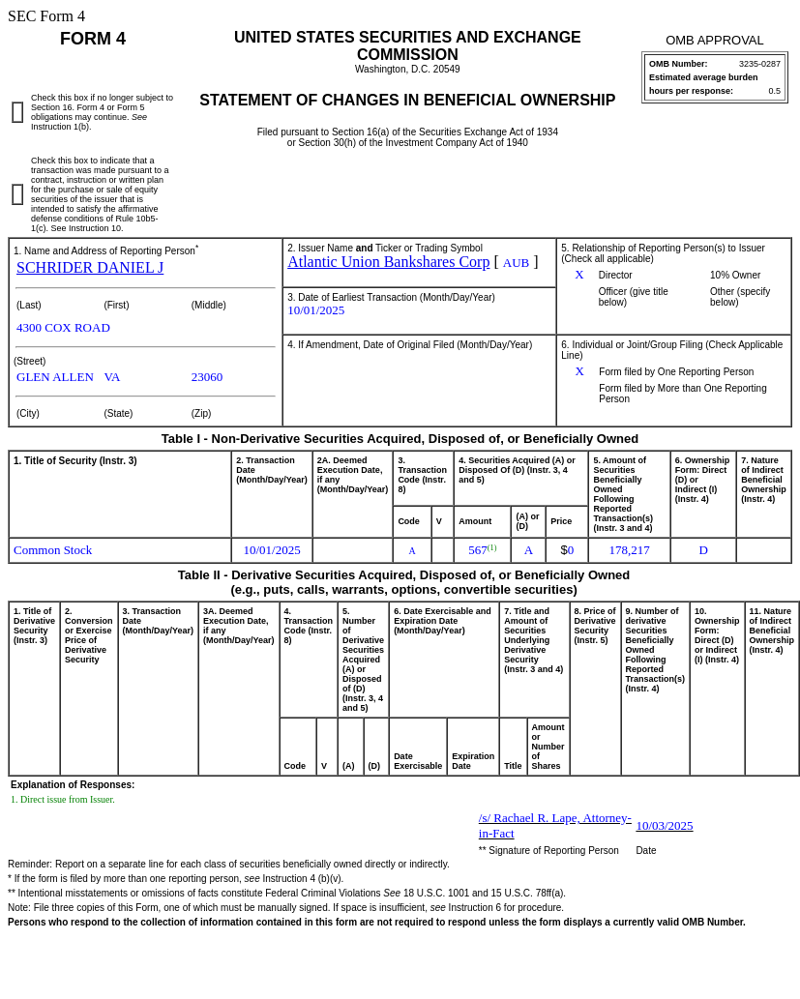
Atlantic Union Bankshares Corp (388, 261)
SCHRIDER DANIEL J (89, 267)
